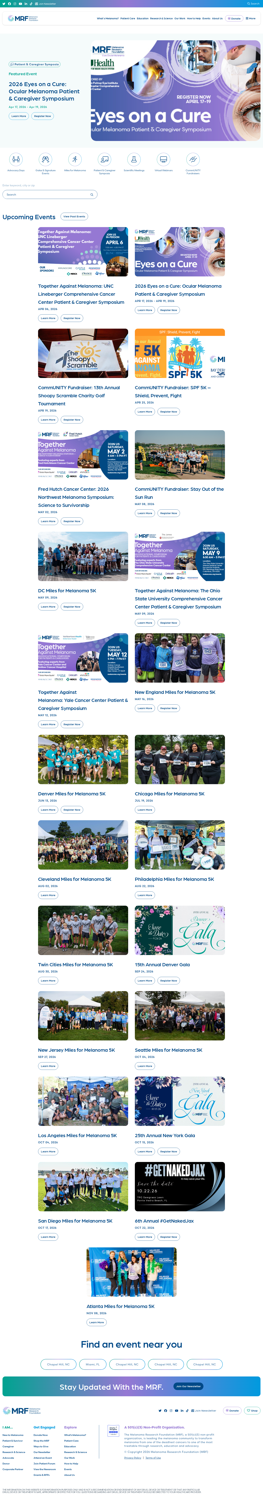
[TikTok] (31, 3)
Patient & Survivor (13, 1440)
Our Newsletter (42, 1452)
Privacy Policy (132, 1457)
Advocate (8, 1457)
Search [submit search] (253, 3)
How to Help (194, 18)
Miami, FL (93, 1364)
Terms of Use (153, 1457)
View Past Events (74, 216)
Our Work (179, 18)
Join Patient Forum (44, 1463)
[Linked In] (26, 3)
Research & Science (161, 18)
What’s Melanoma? (108, 18)
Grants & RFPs (41, 1475)
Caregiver (8, 1446)
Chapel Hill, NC (58, 1364)
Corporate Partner (13, 1469)
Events (206, 18)
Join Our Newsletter (188, 1386)
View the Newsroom (45, 1469)
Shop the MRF (41, 1440)
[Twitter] (4, 3)
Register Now (42, 115)
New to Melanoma (13, 1435)
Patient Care (127, 18)
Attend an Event (43, 1457)
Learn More (19, 115)
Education (142, 18)
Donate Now (41, 1435)
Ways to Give (41, 1446)
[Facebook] (9, 3)
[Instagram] (15, 3)
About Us (217, 18)
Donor (6, 1463)
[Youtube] (20, 3)
